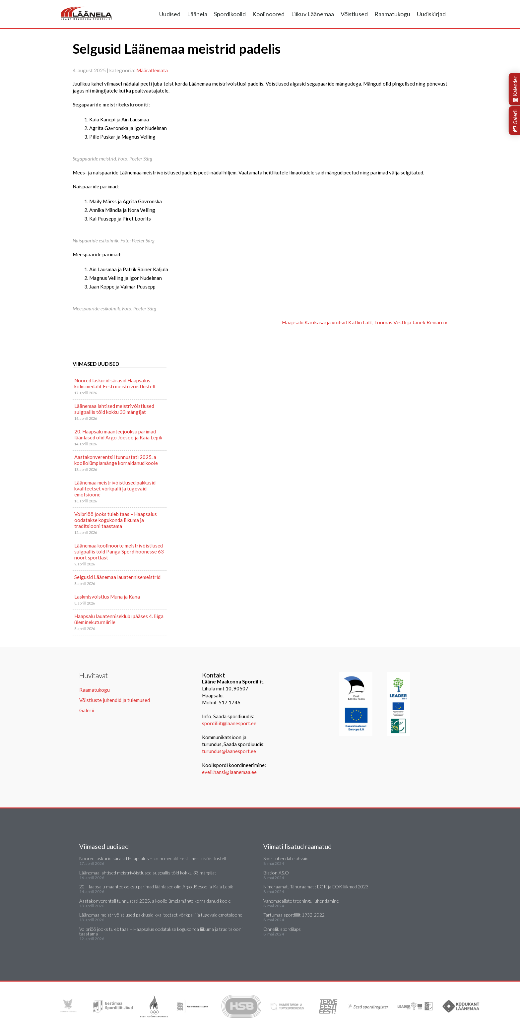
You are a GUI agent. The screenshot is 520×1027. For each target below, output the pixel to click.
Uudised (169, 14)
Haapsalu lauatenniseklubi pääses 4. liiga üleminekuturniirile (118, 619)
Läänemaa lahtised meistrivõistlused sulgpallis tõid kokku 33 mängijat (114, 409)
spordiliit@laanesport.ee (229, 723)
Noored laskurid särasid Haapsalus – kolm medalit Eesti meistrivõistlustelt (115, 383)
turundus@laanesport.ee (229, 751)
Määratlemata (152, 70)
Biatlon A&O (276, 872)
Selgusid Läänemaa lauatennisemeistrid (117, 577)
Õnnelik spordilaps (282, 929)
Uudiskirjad (431, 14)
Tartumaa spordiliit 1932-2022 (294, 915)
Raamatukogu (392, 14)
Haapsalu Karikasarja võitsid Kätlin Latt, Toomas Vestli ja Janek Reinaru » (364, 322)
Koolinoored (268, 14)
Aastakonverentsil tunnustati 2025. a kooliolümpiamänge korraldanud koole (116, 460)
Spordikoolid (230, 14)
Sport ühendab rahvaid (285, 858)
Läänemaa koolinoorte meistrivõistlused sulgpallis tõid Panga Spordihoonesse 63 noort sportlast (119, 551)
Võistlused (354, 14)
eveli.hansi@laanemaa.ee (229, 772)
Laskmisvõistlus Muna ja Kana (107, 597)
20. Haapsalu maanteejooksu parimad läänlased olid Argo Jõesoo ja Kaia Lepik (118, 434)
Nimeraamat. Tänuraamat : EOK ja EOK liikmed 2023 (315, 886)
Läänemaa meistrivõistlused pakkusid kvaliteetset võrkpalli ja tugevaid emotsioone (115, 488)
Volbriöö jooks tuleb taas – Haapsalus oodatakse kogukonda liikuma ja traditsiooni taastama (115, 520)
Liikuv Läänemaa (312, 14)
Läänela (197, 14)
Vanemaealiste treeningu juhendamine (301, 901)
